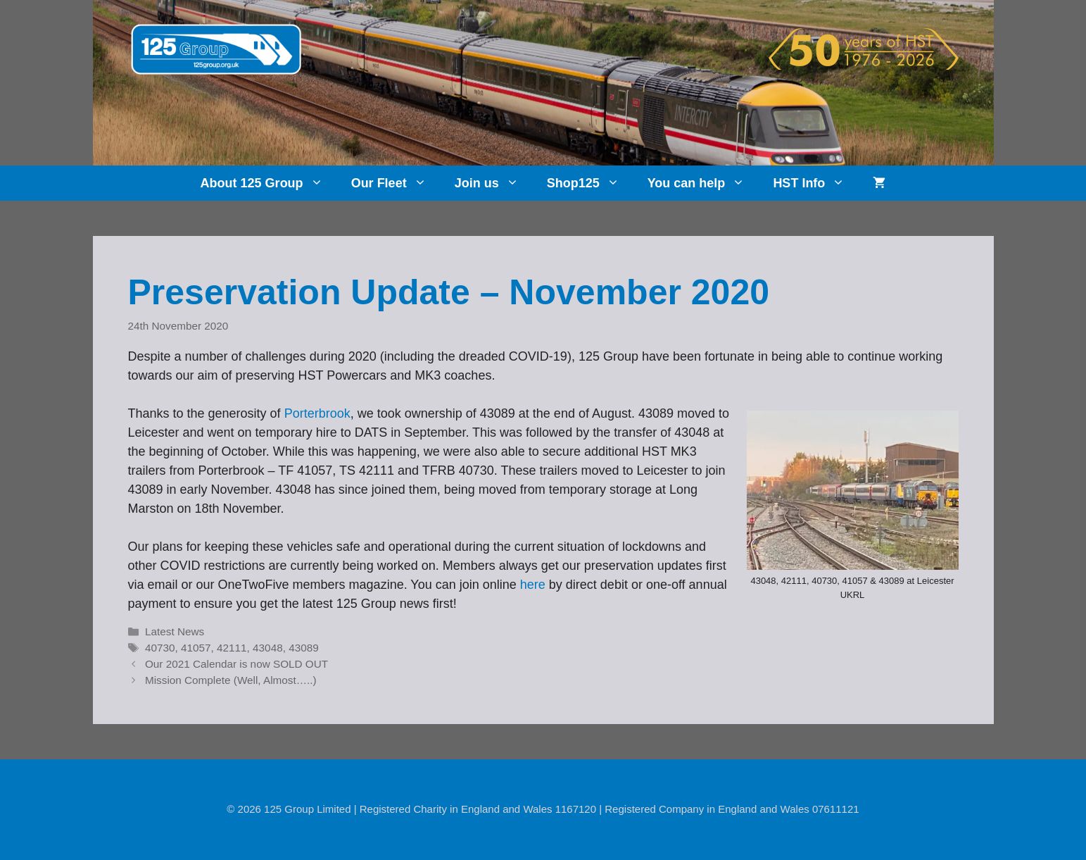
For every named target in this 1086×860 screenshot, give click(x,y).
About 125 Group (269, 183)
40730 (160, 648)
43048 (268, 648)
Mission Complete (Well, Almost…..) (231, 680)
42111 (232, 648)
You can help (703, 183)
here (532, 585)
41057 (196, 648)
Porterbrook (317, 413)
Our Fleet (396, 183)
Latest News (174, 631)
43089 (304, 648)
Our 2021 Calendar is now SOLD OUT (236, 664)
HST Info (816, 183)
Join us (494, 183)
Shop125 (590, 183)
